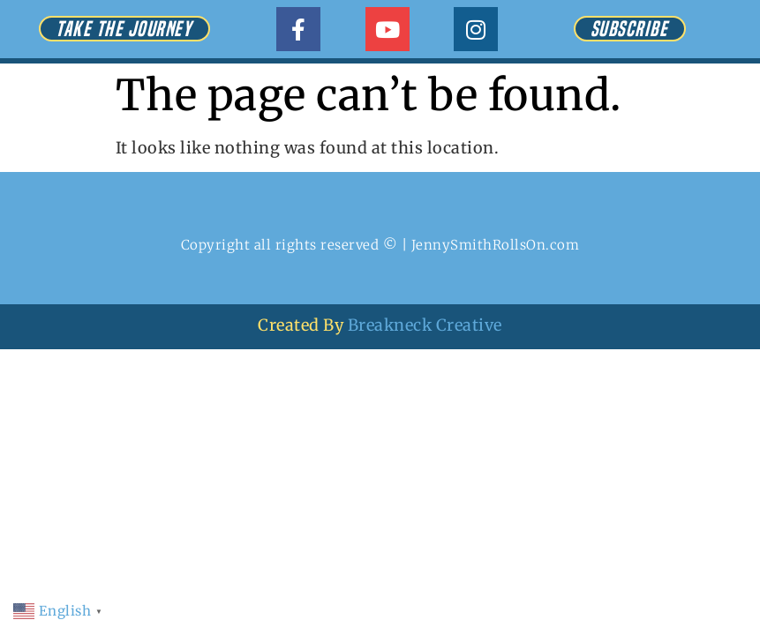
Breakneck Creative (425, 325)
